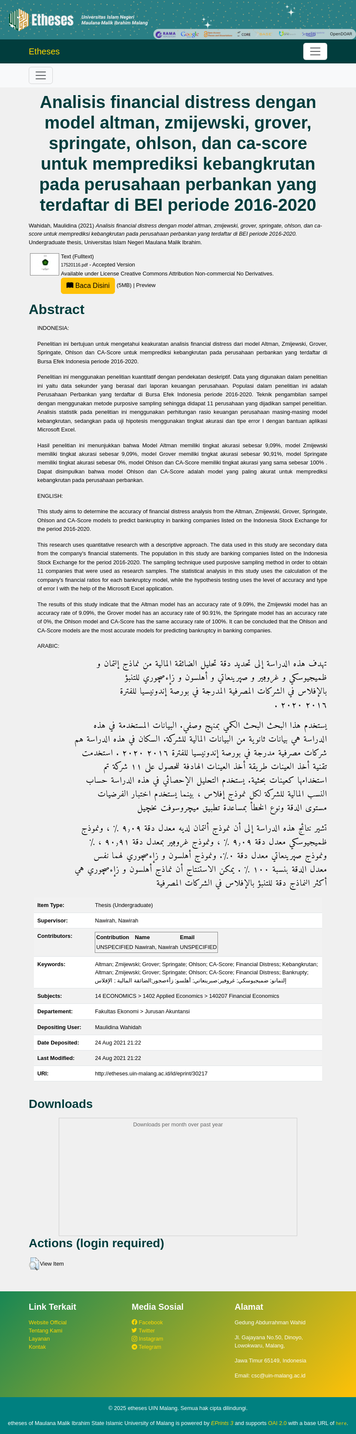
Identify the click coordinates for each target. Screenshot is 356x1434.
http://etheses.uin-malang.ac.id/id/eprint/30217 (151, 1073)
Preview (146, 285)
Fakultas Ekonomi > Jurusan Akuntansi (142, 1011)
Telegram (146, 1347)
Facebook (147, 1322)
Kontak (37, 1347)
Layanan (39, 1338)
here (341, 1423)
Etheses (44, 51)
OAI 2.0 (277, 1423)
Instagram (147, 1338)
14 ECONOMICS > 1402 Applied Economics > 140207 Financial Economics (187, 996)
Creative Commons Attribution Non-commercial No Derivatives (196, 273)
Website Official (47, 1322)
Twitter (143, 1330)
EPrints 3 (222, 1423)
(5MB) (97, 285)
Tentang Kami (45, 1330)
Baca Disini (87, 285)
